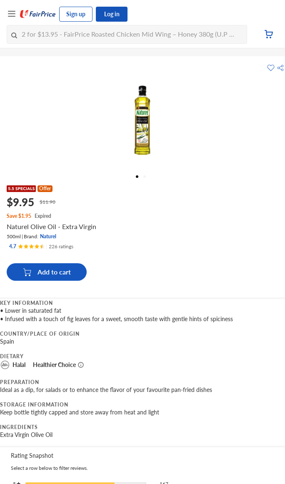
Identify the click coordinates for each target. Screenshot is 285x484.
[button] (280, 67)
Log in (112, 13)
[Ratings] (41, 246)
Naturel (48, 236)
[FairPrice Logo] (38, 14)
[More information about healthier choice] (81, 365)
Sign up (75, 13)
